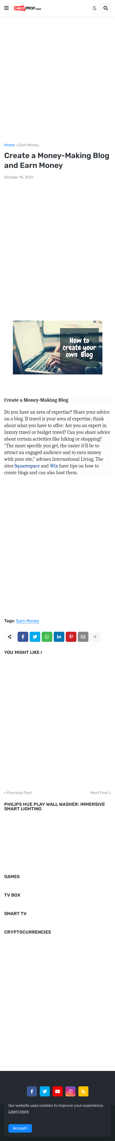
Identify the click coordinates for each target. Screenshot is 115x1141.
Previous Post (19, 793)
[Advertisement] (57, 78)
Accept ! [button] (20, 1128)
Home (9, 145)
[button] (6, 8)
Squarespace (27, 466)
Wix (54, 466)
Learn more (18, 1111)
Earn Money (28, 145)
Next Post (99, 793)
